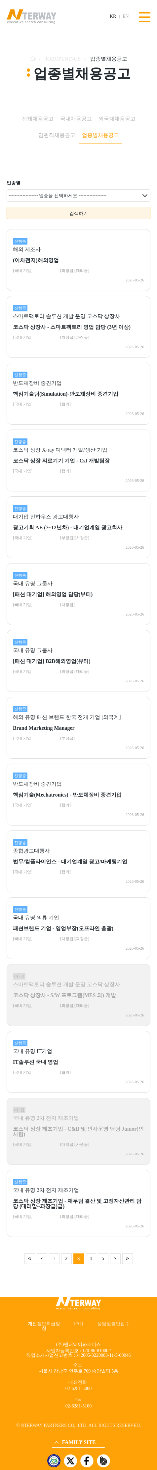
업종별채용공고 (100, 135)
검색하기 (78, 213)
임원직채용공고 (56, 135)
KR (113, 16)
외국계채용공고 (117, 118)
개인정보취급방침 (44, 1326)
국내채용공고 (76, 118)
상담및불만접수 (113, 1323)
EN (126, 16)
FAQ (78, 1323)
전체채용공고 (38, 118)
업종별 (13, 182)
